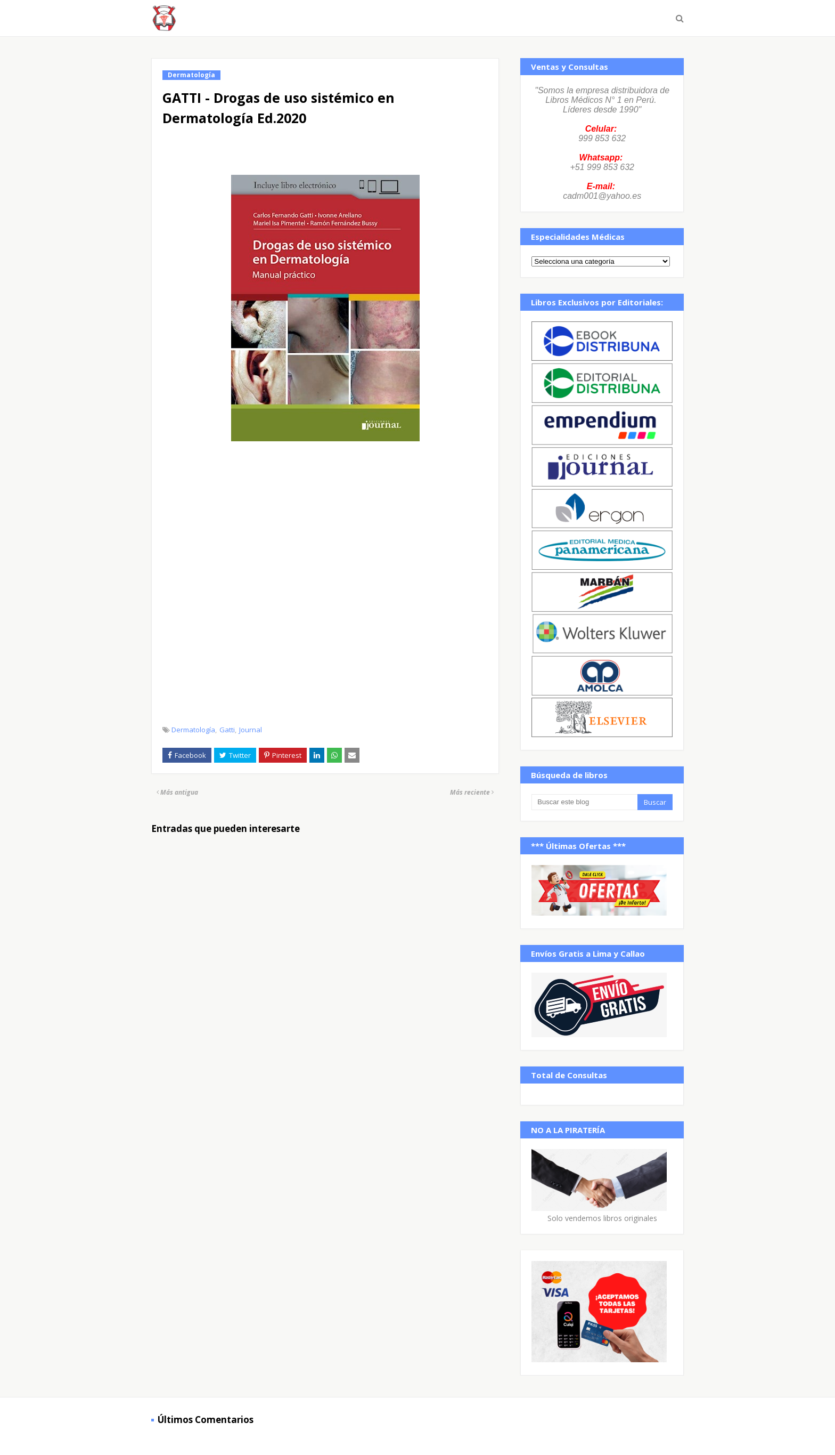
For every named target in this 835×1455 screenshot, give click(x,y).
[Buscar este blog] (584, 802)
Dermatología (193, 729)
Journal (250, 729)
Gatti (227, 729)
